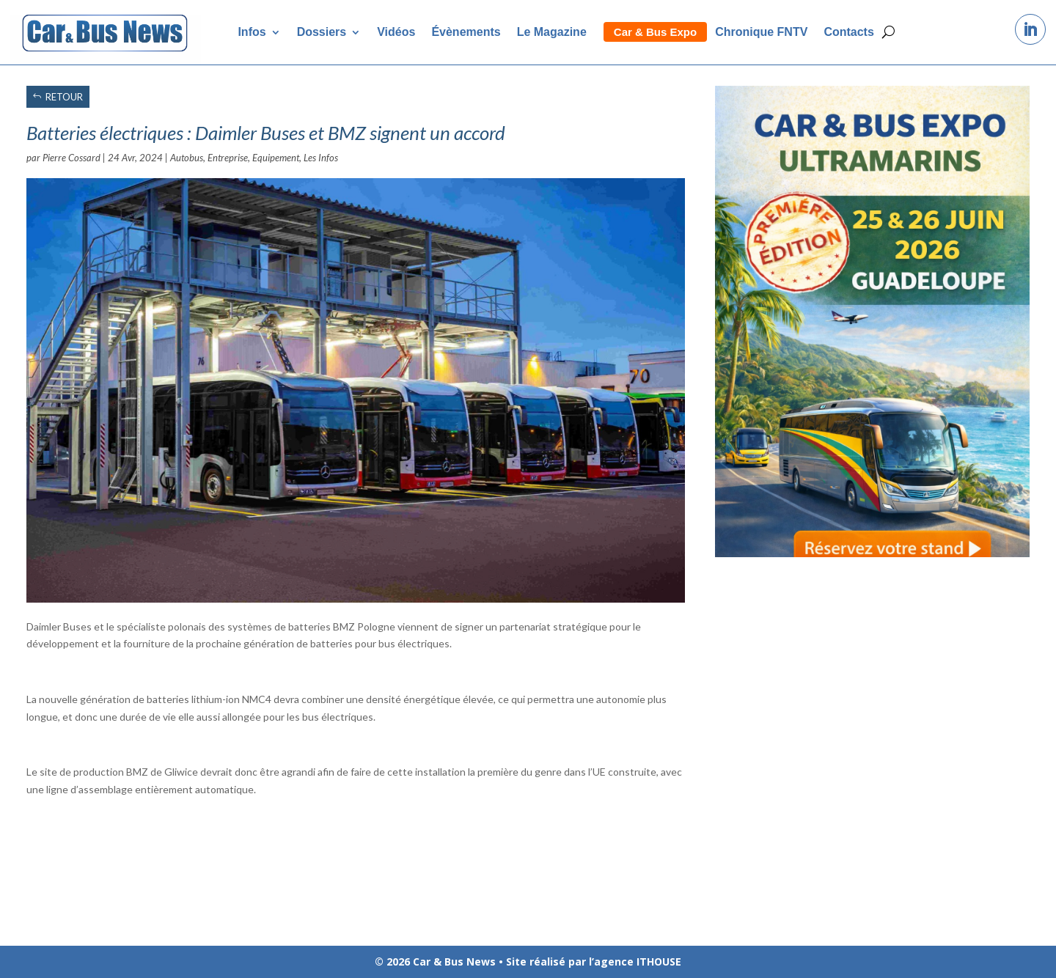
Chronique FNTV (761, 32)
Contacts (848, 32)
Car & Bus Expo (655, 32)
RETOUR (64, 97)
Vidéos (396, 32)
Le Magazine (552, 32)
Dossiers (322, 32)
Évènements (465, 32)
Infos (251, 32)
